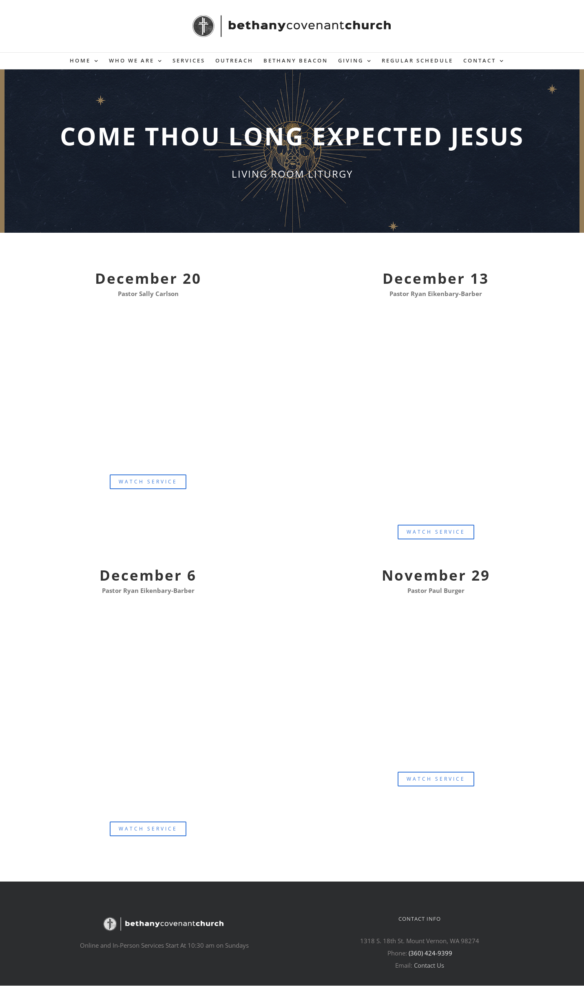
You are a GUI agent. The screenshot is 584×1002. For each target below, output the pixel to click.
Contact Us (429, 965)
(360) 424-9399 (430, 953)
